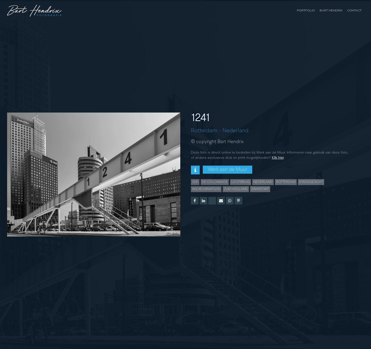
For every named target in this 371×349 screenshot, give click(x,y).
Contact (354, 10)
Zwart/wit (260, 189)
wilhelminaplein (206, 189)
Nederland (235, 131)
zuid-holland (236, 189)
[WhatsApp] (230, 200)
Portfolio (306, 10)
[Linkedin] (203, 200)
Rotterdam (204, 131)
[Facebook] (195, 200)
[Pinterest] (238, 200)
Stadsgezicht (311, 182)
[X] (212, 200)
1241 (195, 182)
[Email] (221, 200)
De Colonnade (215, 182)
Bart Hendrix (331, 10)
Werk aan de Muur (227, 169)
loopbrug (240, 182)
